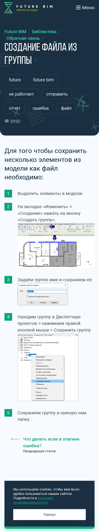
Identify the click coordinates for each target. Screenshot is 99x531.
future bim (43, 79)
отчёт (14, 108)
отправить (57, 94)
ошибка (41, 108)
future (15, 79)
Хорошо (49, 514)
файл (66, 108)
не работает (21, 94)
